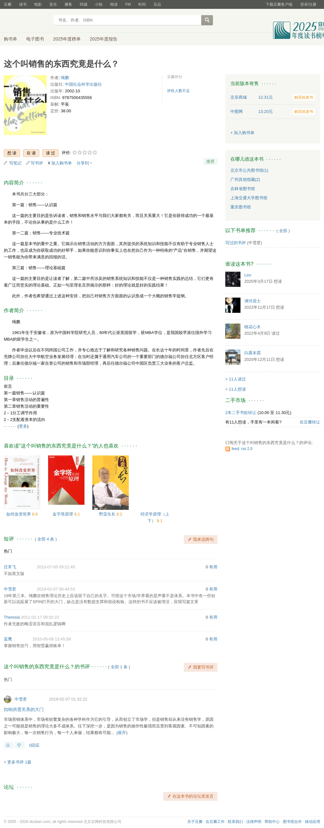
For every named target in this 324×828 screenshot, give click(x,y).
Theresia (12, 617)
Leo (247, 275)
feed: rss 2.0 (242, 449)
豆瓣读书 (27, 21)
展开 (122, 732)
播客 (68, 4)
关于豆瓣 (194, 821)
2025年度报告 (103, 38)
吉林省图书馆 (242, 188)
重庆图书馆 (240, 207)
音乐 (53, 4)
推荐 (210, 161)
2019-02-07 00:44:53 (56, 589)
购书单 (10, 38)
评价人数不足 (178, 91)
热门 (8, 551)
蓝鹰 (8, 639)
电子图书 (35, 38)
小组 (99, 4)
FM (128, 4)
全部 (283, 230)
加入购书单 (61, 163)
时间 (142, 4)
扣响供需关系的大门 (24, 709)
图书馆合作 (292, 821)
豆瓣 (7, 4)
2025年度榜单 (67, 38)
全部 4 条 (45, 539)
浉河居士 (252, 301)
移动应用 (312, 821)
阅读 (114, 4)
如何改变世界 (19, 514)
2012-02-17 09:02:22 (40, 617)
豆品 (157, 4)
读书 (23, 4)
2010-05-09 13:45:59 (52, 639)
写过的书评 (235, 242)
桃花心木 (252, 326)
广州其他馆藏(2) (245, 179)
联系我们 (235, 821)
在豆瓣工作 (215, 821)
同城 (83, 4)
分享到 (83, 163)
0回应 (34, 745)
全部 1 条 (119, 666)
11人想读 (237, 389)
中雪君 (10, 589)
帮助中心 (272, 821)
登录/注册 (308, 4)
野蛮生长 (108, 514)
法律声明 (253, 821)
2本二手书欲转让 (240, 412)
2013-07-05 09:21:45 (56, 567)
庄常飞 (10, 567)
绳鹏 (65, 77)
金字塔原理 (63, 514)
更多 (23, 426)
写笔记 (15, 163)
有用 (213, 567)
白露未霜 (252, 352)
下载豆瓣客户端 (279, 4)
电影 (38, 4)
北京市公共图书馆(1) (249, 170)
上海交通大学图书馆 (248, 197)
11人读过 (237, 379)
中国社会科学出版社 (83, 84)
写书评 (37, 163)
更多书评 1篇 (19, 762)
